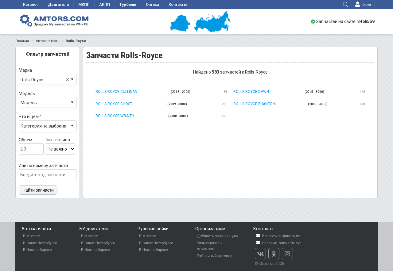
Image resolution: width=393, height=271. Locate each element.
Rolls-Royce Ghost (161, 104)
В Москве (31, 236)
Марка (47, 76)
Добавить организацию (217, 236)
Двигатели (58, 4)
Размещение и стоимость (210, 246)
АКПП (104, 4)
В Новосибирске (37, 250)
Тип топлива (60, 146)
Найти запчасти (38, 190)
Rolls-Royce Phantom (299, 104)
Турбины (127, 4)
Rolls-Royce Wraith (161, 116)
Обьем (31, 146)
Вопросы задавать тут (278, 236)
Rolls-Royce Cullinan (161, 92)
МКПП (84, 4)
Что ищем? (47, 122)
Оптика (152, 4)
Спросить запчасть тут (278, 243)
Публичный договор (214, 256)
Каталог (30, 4)
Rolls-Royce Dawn (299, 92)
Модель (47, 99)
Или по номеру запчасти (47, 171)
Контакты (178, 4)
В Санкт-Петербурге (40, 243)
